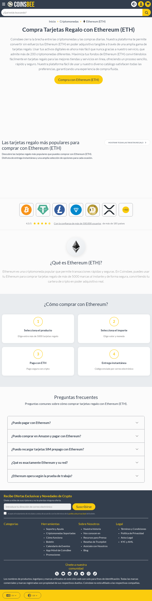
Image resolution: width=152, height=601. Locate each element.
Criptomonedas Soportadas (61, 533)
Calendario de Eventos (58, 546)
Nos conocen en (91, 533)
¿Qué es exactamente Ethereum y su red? (39, 462)
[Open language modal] (134, 4)
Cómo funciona (54, 537)
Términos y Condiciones (133, 528)
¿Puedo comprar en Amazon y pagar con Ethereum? (46, 436)
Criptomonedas (69, 21)
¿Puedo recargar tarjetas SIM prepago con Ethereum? (47, 449)
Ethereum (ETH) (94, 21)
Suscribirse (84, 507)
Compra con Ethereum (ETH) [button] (78, 80)
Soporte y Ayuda (55, 528)
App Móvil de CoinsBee (58, 550)
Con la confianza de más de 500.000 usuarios (77, 223)
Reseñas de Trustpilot (94, 541)
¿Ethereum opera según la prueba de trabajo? (41, 476)
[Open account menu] (141, 4)
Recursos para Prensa (94, 537)
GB (32, 595)
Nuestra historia (92, 528)
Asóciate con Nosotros (95, 546)
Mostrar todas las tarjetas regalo (127, 142)
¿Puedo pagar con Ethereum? (31, 423)
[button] (3, 4)
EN (11, 595)
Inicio (52, 21)
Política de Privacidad (132, 533)
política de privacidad (77, 513)
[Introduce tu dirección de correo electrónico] (37, 506)
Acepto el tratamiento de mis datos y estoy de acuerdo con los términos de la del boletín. (51, 513)
